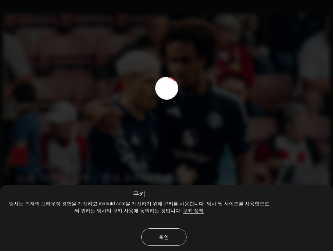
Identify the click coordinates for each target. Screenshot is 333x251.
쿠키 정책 (193, 210)
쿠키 (139, 194)
